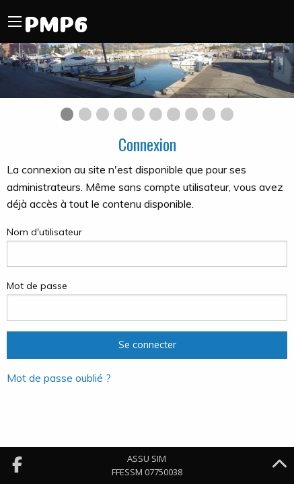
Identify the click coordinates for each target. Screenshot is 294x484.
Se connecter (147, 345)
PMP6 (55, 21)
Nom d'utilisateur (147, 246)
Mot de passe (147, 300)
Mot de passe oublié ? (59, 378)
